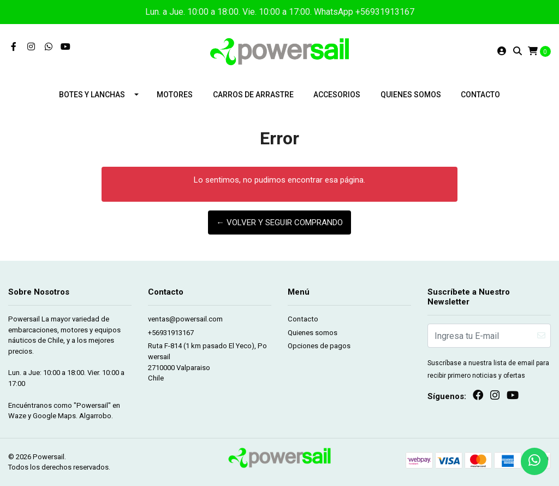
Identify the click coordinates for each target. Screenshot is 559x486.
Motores (175, 94)
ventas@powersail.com (185, 319)
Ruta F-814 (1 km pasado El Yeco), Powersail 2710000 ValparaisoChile (207, 362)
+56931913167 (171, 333)
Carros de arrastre (253, 94)
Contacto (480, 94)
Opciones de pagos (319, 346)
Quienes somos (410, 94)
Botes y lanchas (92, 94)
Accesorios (336, 94)
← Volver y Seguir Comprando (279, 222)
